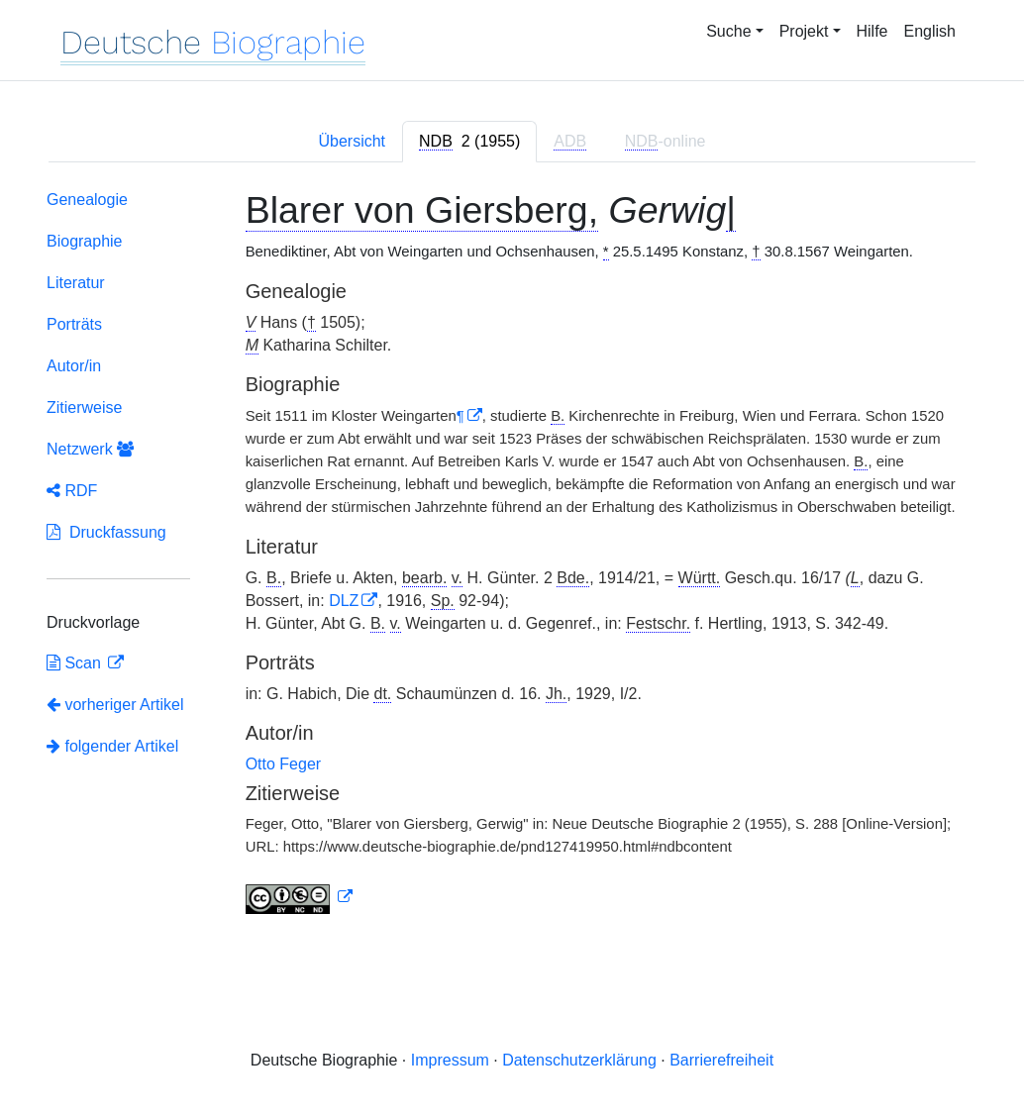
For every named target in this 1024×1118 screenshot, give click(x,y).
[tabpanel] (512, 556)
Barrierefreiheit (721, 1060)
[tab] (469, 141)
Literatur (76, 282)
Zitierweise (84, 407)
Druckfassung (106, 532)
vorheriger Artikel (115, 704)
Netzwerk (90, 449)
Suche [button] (728, 31)
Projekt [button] (804, 31)
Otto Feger (283, 764)
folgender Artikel (112, 746)
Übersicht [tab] (351, 141)
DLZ (343, 600)
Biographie (85, 241)
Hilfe (872, 31)
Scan (76, 663)
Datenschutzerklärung (579, 1060)
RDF (72, 490)
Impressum (450, 1060)
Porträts (74, 324)
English (930, 31)
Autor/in (74, 365)
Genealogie (87, 199)
